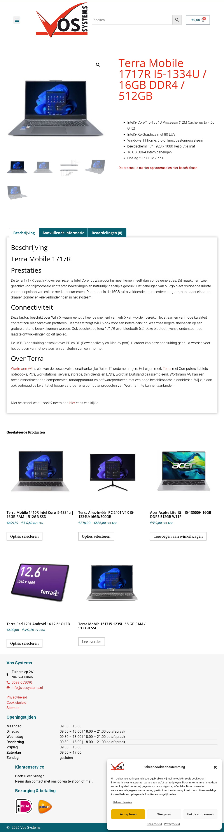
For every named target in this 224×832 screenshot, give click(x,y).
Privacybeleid (172, 824)
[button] (215, 767)
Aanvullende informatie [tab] (63, 232)
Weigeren (164, 814)
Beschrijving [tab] (24, 232)
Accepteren (128, 814)
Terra (167, 368)
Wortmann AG (22, 368)
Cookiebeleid (154, 824)
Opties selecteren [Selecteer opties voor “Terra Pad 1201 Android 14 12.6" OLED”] (24, 643)
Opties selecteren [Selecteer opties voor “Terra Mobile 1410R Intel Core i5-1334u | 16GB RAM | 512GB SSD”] (24, 536)
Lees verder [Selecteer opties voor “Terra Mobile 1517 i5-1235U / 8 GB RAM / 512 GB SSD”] (91, 641)
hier (72, 402)
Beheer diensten (122, 802)
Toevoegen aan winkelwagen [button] (178, 536)
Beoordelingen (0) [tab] (107, 232)
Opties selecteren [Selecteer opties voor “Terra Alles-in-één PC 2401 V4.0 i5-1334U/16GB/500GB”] (96, 536)
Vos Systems (19, 662)
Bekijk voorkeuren (200, 814)
